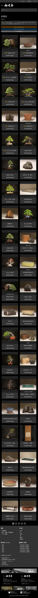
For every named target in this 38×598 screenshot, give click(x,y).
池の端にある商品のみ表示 (19, 29)
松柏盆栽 (4, 530)
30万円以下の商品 (24, 546)
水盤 (21, 534)
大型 (3, 548)
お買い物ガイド (6, 558)
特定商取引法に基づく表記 (8, 559)
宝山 (3, 546)
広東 (3, 545)
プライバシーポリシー (7, 561)
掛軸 (21, 537)
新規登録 (29, 1)
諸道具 (21, 539)
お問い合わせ (5, 564)
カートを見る (22, 1)
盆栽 (2, 528)
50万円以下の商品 (24, 548)
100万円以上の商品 (25, 551)
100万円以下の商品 (25, 550)
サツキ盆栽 (4, 534)
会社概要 (4, 562)
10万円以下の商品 (24, 545)
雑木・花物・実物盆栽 (7, 532)
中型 (3, 550)
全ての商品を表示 (19, 31)
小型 (3, 551)
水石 (21, 530)
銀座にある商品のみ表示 (19, 27)
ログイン (35, 1)
